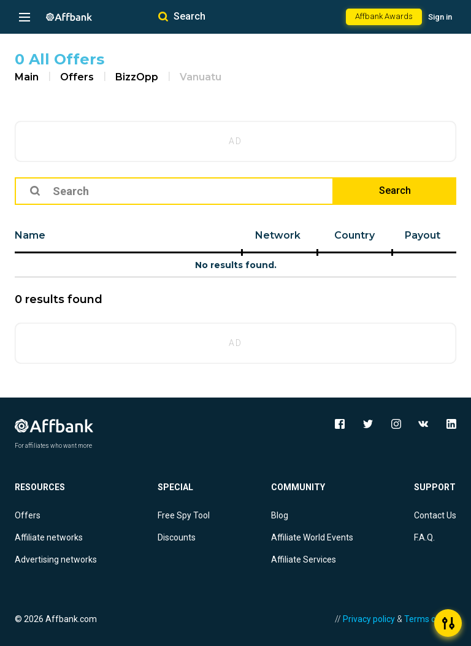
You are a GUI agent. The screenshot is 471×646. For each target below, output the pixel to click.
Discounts (177, 537)
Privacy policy (369, 619)
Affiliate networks (49, 537)
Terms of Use (430, 619)
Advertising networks (56, 559)
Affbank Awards (384, 16)
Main (27, 77)
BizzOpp (136, 77)
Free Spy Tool (184, 515)
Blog (279, 515)
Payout (422, 235)
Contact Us (435, 515)
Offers (77, 77)
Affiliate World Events (312, 537)
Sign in (440, 16)
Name (30, 235)
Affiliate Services (303, 559)
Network (278, 235)
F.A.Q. (424, 537)
